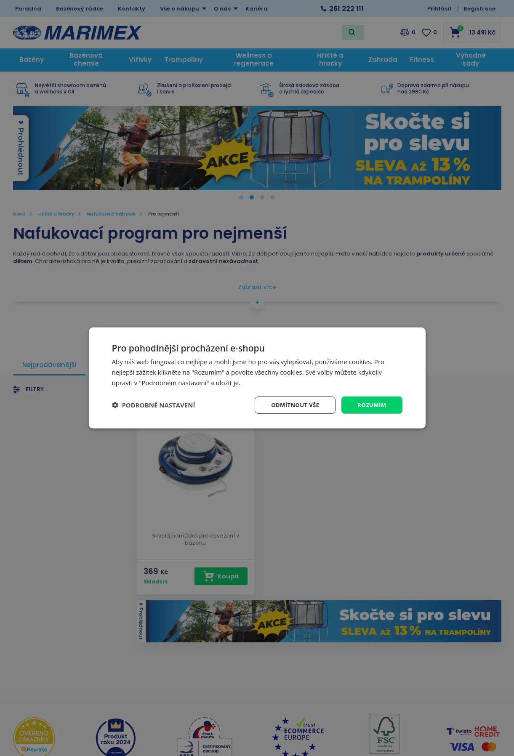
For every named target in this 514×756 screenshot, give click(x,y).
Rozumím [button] (371, 405)
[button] (153, 405)
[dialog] (257, 378)
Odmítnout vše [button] (291, 405)
